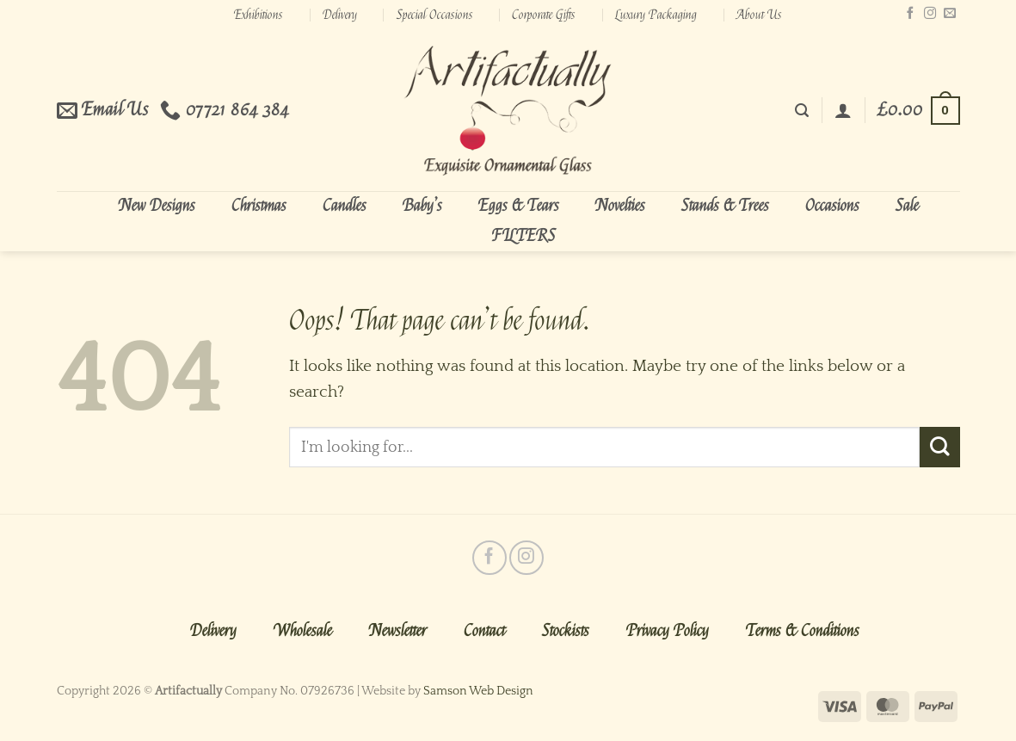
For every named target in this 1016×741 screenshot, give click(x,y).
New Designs (157, 205)
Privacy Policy (667, 631)
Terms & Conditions (802, 631)
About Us (759, 14)
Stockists (565, 631)
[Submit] (940, 446)
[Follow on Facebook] (910, 14)
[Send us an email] (950, 14)
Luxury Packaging (656, 14)
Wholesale (303, 631)
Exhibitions (258, 14)
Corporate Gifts (544, 14)
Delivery (340, 14)
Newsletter (398, 631)
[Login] (843, 110)
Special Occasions (435, 14)
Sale (907, 205)
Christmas (258, 205)
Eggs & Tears (518, 205)
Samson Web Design (478, 691)
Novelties (620, 205)
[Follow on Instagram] (930, 14)
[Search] (802, 110)
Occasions (832, 205)
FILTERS (524, 235)
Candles (344, 205)
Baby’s (422, 205)
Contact (484, 631)
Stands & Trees (725, 205)
